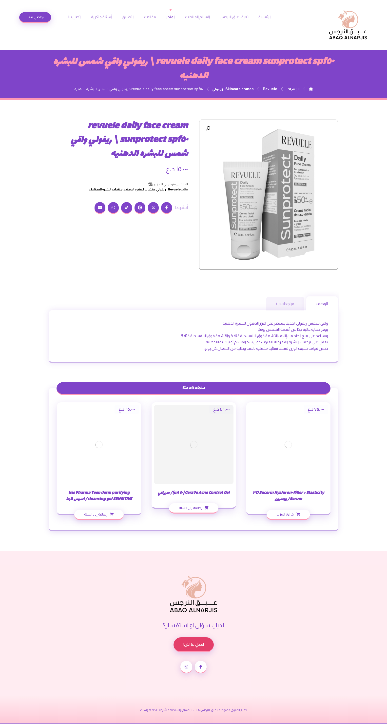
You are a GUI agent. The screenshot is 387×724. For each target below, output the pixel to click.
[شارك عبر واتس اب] (113, 208)
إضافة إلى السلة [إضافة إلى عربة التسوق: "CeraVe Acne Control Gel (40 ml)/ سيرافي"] (190, 508)
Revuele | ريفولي (168, 189)
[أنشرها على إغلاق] (153, 208)
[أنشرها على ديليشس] (126, 208)
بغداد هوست (149, 710)
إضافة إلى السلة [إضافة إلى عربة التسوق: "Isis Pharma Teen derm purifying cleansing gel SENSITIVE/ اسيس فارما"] (95, 514)
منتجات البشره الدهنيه (139, 189)
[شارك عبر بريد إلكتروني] (100, 208)
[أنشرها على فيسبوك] (166, 208)
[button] (208, 128)
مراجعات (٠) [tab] (285, 304)
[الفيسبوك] (201, 667)
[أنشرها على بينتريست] (140, 208)
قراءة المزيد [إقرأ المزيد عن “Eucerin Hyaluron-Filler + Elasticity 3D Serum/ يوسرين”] (285, 514)
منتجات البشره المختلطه (105, 189)
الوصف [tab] (322, 304)
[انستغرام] (186, 667)
